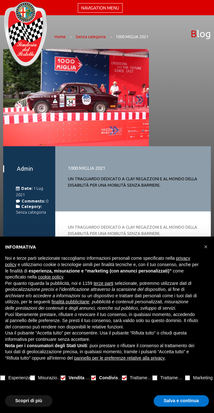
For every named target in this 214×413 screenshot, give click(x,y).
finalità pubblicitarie (70, 301)
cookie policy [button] (50, 276)
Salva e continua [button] (181, 400)
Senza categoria (91, 36)
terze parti (103, 283)
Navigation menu (100, 7)
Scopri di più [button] (28, 400)
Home (60, 36)
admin (25, 168)
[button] (206, 247)
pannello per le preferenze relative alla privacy (119, 358)
